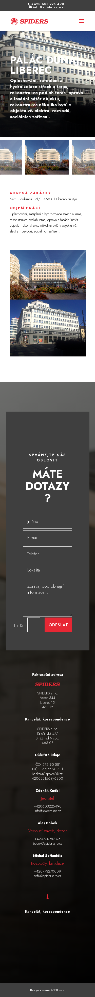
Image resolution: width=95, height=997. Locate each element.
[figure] (47, 79)
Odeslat (58, 625)
